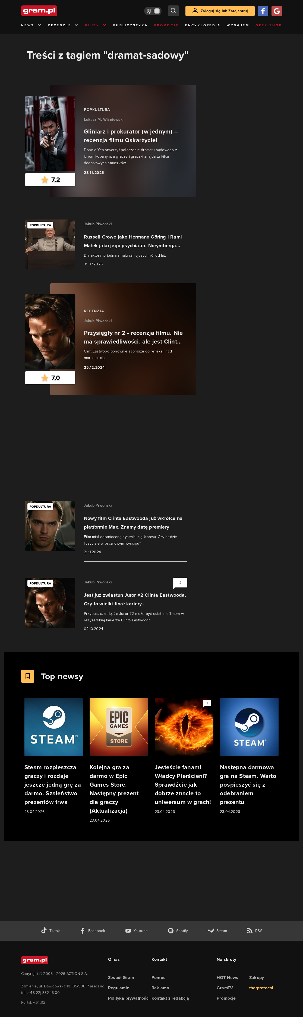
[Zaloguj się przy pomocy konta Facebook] (263, 11)
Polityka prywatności (129, 998)
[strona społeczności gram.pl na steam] (217, 931)
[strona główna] (52, 10)
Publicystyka (130, 25)
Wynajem (238, 25)
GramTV (225, 988)
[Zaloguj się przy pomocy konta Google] (277, 11)
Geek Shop (268, 25)
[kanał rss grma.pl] (254, 931)
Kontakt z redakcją (170, 998)
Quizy (96, 25)
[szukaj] (173, 10)
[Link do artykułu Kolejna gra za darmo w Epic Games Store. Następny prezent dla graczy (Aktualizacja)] (119, 761)
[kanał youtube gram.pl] (136, 931)
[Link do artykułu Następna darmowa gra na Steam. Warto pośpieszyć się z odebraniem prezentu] (249, 756)
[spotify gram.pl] (178, 931)
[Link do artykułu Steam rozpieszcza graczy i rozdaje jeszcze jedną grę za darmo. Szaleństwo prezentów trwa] (53, 756)
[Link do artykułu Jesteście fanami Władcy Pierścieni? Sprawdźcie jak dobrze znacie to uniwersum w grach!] (184, 756)
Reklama (160, 988)
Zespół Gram (121, 977)
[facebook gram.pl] (92, 931)
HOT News (227, 977)
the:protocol (261, 988)
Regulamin (119, 988)
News (31, 25)
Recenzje (63, 25)
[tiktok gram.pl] (50, 931)
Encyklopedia (202, 25)
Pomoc (158, 977)
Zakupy (256, 977)
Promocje (166, 25)
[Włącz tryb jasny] (153, 11)
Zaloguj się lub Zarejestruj (224, 11)
